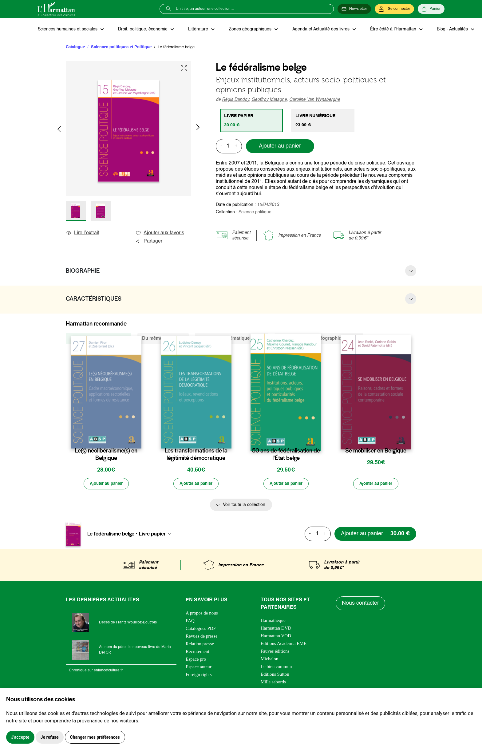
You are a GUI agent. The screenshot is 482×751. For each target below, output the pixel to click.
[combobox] (157, 534)
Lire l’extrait (82, 233)
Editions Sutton (275, 674)
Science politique (255, 212)
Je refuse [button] (50, 737)
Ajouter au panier (280, 146)
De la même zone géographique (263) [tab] (318, 338)
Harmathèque (273, 621)
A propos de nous (202, 613)
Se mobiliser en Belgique (375, 451)
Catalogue (75, 47)
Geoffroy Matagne (269, 100)
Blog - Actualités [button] (449, 29)
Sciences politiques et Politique (121, 47)
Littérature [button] (197, 29)
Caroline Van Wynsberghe (314, 100)
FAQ (190, 621)
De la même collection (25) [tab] (98, 338)
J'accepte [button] (20, 737)
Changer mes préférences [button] (95, 737)
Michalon (270, 659)
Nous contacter (360, 604)
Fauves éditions (275, 651)
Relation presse (200, 644)
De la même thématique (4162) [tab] (232, 338)
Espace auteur (198, 667)
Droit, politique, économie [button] (142, 29)
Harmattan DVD (276, 628)
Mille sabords (273, 682)
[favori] (137, 439)
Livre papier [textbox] (152, 534)
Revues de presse (201, 636)
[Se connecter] (394, 9)
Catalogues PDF (201, 628)
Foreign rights (199, 675)
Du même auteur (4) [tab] (163, 338)
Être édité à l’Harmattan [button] (390, 29)
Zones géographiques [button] (249, 29)
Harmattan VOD (276, 636)
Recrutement (197, 652)
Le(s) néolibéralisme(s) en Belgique (106, 454)
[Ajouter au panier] (106, 484)
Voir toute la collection (244, 506)
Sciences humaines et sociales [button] (68, 29)
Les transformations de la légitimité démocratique (196, 454)
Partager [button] (148, 241)
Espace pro (196, 659)
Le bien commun (276, 667)
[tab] (252, 120)
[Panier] (431, 9)
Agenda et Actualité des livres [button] (318, 29)
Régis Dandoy (235, 100)
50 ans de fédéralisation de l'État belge (286, 454)
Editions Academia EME (283, 644)
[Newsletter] (354, 9)
